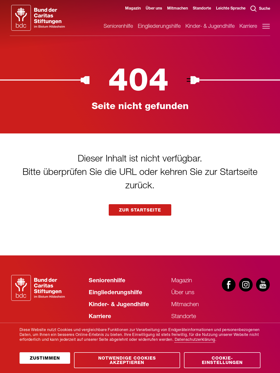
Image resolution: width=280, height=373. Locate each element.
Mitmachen (177, 9)
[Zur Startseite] (38, 288)
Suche (260, 9)
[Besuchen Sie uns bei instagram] (245, 285)
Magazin (133, 9)
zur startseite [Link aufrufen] (140, 210)
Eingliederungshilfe (159, 26)
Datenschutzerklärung (195, 340)
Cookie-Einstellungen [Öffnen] (222, 360)
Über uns (154, 9)
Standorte (202, 9)
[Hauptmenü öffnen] (266, 26)
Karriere (248, 26)
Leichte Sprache (231, 9)
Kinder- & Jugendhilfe (210, 26)
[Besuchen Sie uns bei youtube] (263, 285)
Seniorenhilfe (118, 26)
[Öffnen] (45, 358)
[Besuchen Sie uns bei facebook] (228, 285)
